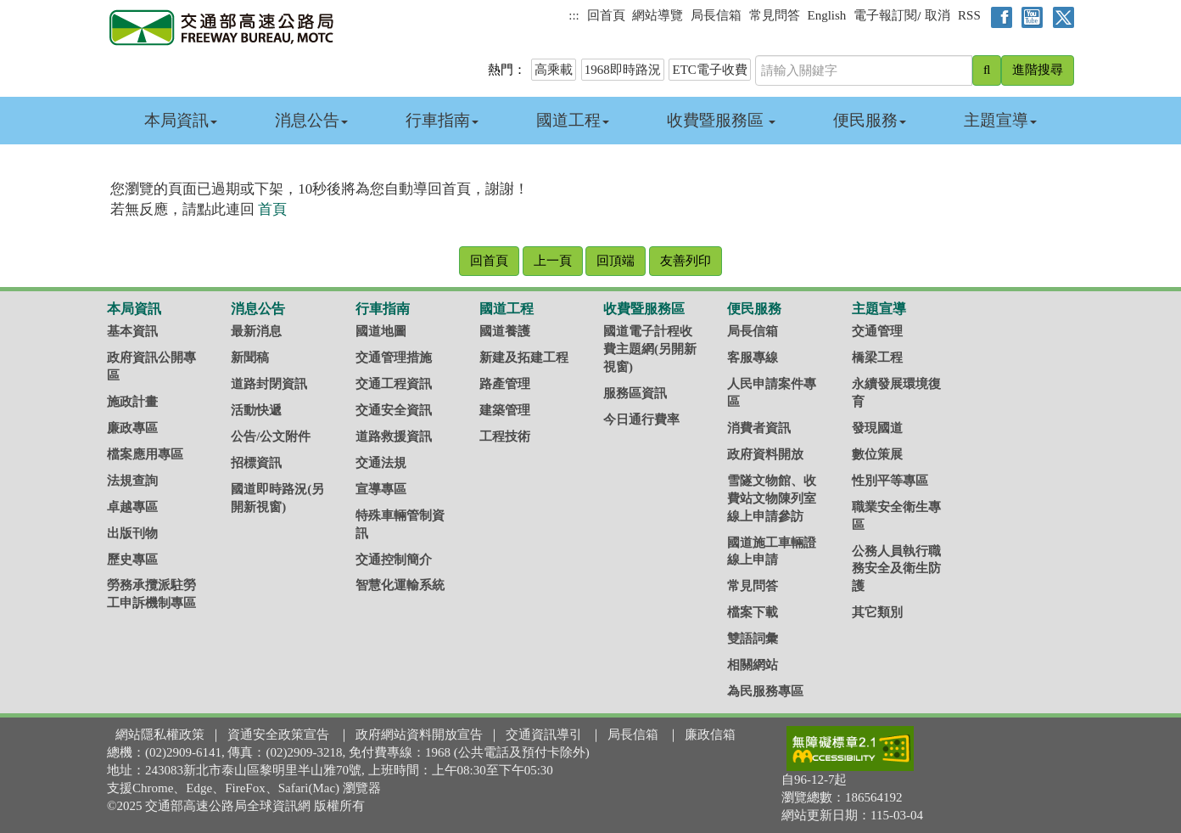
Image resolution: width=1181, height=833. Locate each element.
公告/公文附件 (271, 436)
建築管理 (504, 410)
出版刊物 (132, 533)
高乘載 (554, 69)
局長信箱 (716, 15)
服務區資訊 (635, 393)
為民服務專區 (765, 691)
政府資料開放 (765, 454)
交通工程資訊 (393, 384)
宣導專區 (380, 489)
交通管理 (877, 331)
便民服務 (869, 120)
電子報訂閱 (885, 15)
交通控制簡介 (393, 559)
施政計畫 (132, 401)
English (827, 15)
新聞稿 (250, 357)
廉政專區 (132, 428)
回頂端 (615, 260)
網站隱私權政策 (159, 734)
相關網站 (752, 665)
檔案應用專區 (145, 454)
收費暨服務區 (721, 120)
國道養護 (504, 331)
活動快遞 (256, 410)
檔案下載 (752, 612)
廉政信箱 (710, 734)
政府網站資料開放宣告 (419, 734)
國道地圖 (380, 331)
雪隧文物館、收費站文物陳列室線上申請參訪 (771, 498)
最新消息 (256, 331)
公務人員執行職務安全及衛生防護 (896, 569)
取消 (937, 15)
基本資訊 (132, 331)
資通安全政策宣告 (278, 734)
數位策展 (877, 454)
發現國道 (877, 428)
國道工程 (572, 120)
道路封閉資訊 (269, 384)
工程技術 (504, 436)
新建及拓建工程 (523, 357)
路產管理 (504, 384)
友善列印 (685, 260)
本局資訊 (180, 120)
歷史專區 (132, 559)
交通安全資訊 (393, 410)
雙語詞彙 (752, 638)
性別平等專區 (890, 480)
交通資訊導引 (544, 734)
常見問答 (774, 15)
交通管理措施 (393, 357)
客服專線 (752, 357)
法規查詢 (132, 480)
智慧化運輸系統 (400, 585)
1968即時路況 (623, 69)
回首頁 (606, 15)
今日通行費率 (641, 419)
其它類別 (877, 612)
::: (573, 15)
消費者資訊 (759, 428)
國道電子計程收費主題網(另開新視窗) (650, 349)
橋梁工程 (877, 357)
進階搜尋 (1037, 69)
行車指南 (442, 120)
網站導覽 (657, 15)
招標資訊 (256, 463)
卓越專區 (132, 507)
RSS (969, 15)
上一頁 (553, 260)
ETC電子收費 (709, 69)
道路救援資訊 (393, 436)
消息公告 (311, 120)
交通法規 (380, 463)
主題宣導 (1000, 120)
